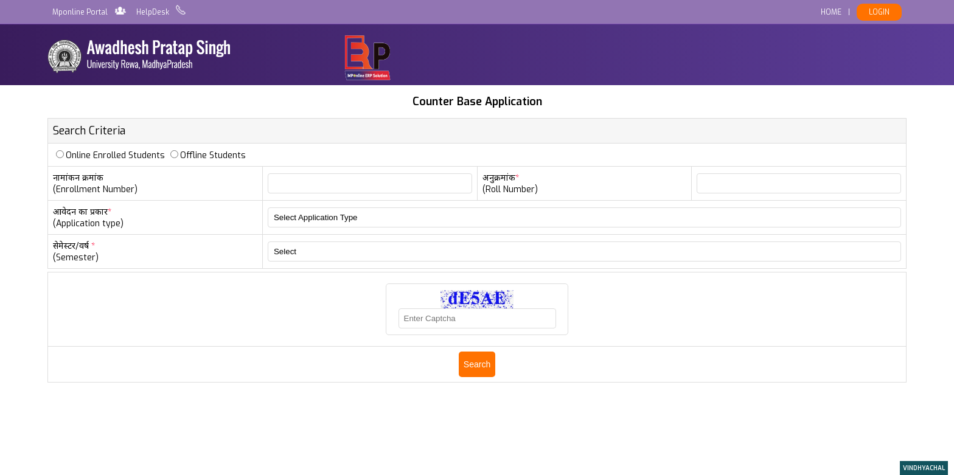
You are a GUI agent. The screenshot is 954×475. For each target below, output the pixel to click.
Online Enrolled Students (115, 155)
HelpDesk (152, 12)
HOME (831, 12)
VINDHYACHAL (924, 468)
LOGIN (879, 12)
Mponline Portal (80, 12)
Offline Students (213, 155)
